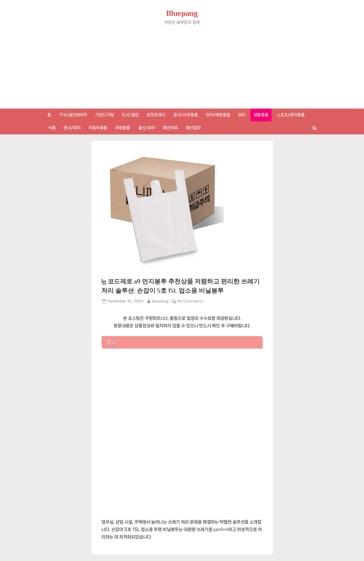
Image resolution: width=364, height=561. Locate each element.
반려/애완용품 (218, 115)
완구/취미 (72, 127)
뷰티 (241, 115)
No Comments (190, 301)
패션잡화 (193, 127)
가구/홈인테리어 (73, 115)
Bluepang (182, 13)
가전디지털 (104, 115)
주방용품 (122, 127)
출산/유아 (146, 127)
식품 (52, 127)
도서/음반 (130, 115)
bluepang (160, 300)
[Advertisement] (182, 63)
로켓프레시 (156, 115)
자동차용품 (97, 127)
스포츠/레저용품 (291, 115)
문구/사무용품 (185, 115)
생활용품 (260, 115)
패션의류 (170, 127)
